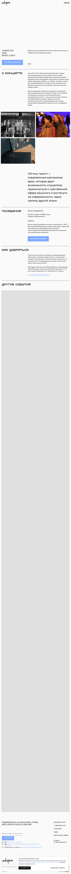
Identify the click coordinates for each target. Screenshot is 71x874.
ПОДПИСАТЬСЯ (8, 838)
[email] (12, 833)
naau (64, 872)
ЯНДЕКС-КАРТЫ (43, 275)
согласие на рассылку (14, 842)
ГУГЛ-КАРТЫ (32, 275)
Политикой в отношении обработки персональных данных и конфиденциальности (38, 862)
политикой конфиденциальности (31, 847)
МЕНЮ (67, 3)
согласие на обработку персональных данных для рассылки (21, 844)
